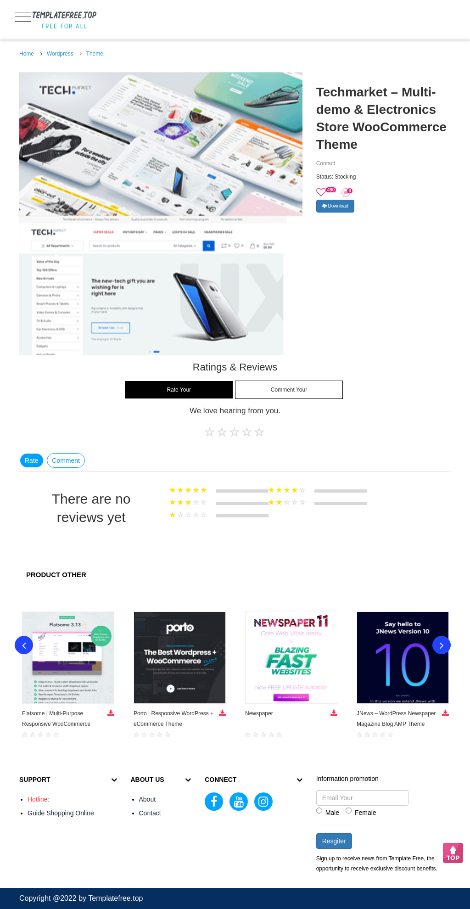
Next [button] (441, 645)
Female (361, 812)
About (147, 799)
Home (26, 53)
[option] (160, 213)
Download (335, 205)
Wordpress (60, 53)
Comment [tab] (66, 460)
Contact (150, 813)
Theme (94, 53)
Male (327, 812)
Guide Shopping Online (61, 813)
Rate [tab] (32, 460)
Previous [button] (24, 645)
